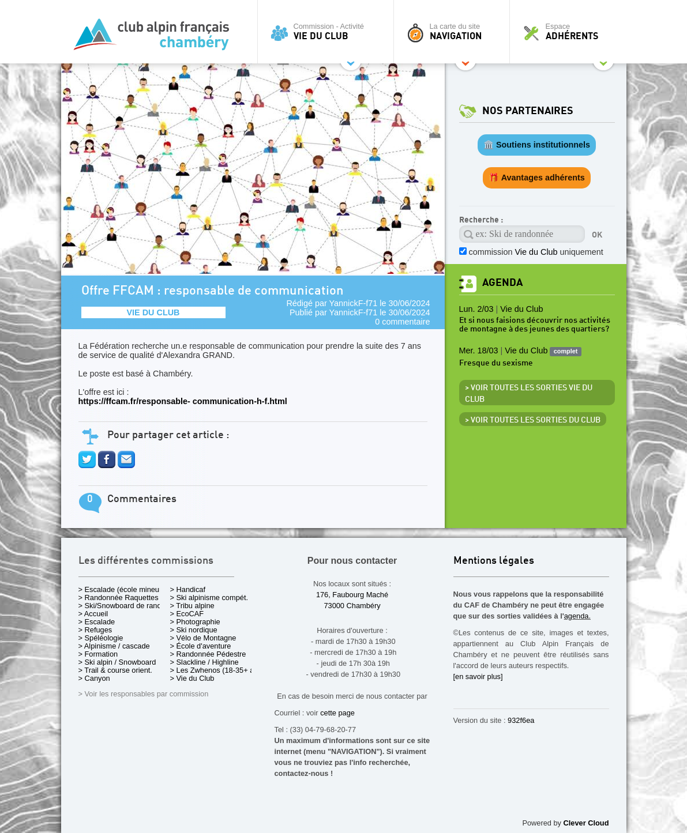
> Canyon (94, 678)
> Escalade (96, 621)
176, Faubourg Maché (352, 594)
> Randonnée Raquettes (118, 597)
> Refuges (95, 629)
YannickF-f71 (353, 303)
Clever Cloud (586, 823)
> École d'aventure (200, 646)
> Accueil (93, 613)
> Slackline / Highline (204, 662)
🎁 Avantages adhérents (537, 177)
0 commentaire (402, 321)
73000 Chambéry (352, 605)
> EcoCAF (187, 613)
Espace (571, 31)
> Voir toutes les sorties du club (532, 420)
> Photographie (195, 621)
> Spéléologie (100, 638)
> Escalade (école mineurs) (123, 589)
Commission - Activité (328, 31)
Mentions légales (493, 561)
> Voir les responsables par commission (143, 693)
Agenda (502, 282)
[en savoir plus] (478, 676)
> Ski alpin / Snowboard (117, 662)
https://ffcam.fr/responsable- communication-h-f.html (182, 401)
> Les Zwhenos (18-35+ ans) (217, 670)
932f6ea (521, 720)
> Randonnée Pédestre (208, 654)
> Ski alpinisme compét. (209, 597)
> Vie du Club (192, 678)
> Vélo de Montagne (203, 638)
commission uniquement (536, 252)
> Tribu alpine (192, 605)
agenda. (577, 616)
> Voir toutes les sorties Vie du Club (528, 394)
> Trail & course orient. (115, 670)
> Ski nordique (193, 629)
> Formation (98, 654)
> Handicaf (188, 589)
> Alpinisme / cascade (114, 646)
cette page (337, 712)
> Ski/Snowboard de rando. (123, 605)
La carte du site (455, 31)
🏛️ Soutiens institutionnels (536, 144)
